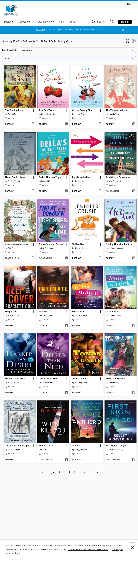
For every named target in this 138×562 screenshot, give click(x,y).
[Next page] (97, 472)
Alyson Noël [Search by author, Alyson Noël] (80, 181)
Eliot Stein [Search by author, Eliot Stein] (12, 248)
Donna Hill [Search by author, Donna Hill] (45, 181)
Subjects (8, 21)
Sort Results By (10, 50)
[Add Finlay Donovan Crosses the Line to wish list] (66, 258)
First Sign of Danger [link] (116, 445)
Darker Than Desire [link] (15, 378)
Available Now (46, 21)
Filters (8, 58)
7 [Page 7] (80, 471)
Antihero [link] (76, 445)
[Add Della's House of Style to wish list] (66, 191)
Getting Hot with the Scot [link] (119, 244)
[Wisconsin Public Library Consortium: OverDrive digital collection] (11, 10)
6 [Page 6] (75, 471)
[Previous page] (43, 472)
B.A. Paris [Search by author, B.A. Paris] (45, 449)
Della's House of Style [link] (50, 177)
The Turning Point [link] (14, 110)
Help (129, 4)
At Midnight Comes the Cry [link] (119, 177)
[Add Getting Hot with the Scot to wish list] (133, 258)
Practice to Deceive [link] (115, 378)
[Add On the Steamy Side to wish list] (100, 124)
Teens (71, 21)
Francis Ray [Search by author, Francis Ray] (12, 114)
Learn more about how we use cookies (88, 549)
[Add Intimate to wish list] (66, 325)
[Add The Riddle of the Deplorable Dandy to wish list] (33, 459)
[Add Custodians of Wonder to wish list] (33, 258)
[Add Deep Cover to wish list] (33, 325)
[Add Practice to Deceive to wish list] (133, 392)
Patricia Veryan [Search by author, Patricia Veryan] (114, 114)
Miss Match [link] (78, 311)
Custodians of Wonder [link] (16, 244)
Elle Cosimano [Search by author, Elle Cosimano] (47, 248)
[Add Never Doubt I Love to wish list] (33, 191)
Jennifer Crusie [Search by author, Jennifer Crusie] (81, 248)
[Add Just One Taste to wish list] (66, 124)
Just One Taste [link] (46, 110)
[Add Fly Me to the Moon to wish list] (100, 191)
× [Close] (132, 547)
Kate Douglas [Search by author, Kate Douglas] (47, 315)
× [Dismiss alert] (123, 30)
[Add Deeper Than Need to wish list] (66, 392)
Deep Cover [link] (11, 311)
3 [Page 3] (59, 471)
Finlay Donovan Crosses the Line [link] (52, 244)
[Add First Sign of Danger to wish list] (133, 459)
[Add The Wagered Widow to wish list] (133, 124)
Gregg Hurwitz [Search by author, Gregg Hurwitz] (81, 449)
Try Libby (40, 29)
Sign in (125, 21)
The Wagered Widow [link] (116, 110)
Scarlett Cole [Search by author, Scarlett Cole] (13, 315)
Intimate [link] (43, 311)
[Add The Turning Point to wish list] (33, 124)
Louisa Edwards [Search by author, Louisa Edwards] (48, 114)
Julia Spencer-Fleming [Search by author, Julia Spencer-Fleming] (117, 181)
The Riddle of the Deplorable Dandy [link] (18, 445)
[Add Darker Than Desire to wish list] (33, 392)
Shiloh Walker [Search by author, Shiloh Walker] (13, 382)
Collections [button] (26, 21)
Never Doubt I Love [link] (15, 177)
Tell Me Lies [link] (78, 244)
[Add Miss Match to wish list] (100, 325)
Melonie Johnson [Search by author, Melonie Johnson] (115, 248)
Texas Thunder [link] (79, 378)
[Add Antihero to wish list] (100, 459)
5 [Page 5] (69, 471)
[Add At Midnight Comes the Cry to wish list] (133, 191)
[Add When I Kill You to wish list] (66, 459)
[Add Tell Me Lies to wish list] (100, 258)
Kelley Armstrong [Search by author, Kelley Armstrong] (115, 449)
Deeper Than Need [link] (48, 378)
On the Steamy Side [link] (82, 110)
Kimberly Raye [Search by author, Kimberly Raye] (81, 382)
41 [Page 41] (91, 471)
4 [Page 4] (64, 471)
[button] (98, 22)
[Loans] (111, 22)
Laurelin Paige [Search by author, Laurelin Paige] (81, 315)
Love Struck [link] (112, 311)
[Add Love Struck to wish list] (133, 325)
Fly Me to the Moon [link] (82, 177)
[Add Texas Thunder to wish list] (100, 392)
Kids (61, 21)
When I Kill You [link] (46, 445)
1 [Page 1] (48, 471)
